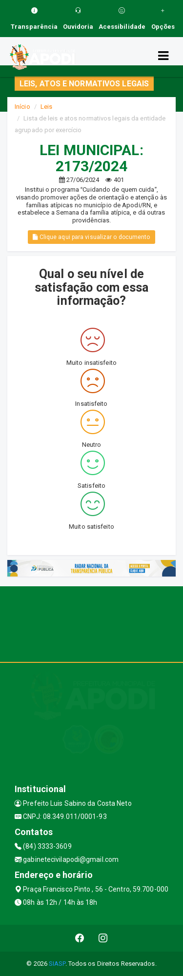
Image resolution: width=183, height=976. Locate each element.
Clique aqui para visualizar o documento (91, 237)
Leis (46, 106)
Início (22, 106)
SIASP (57, 963)
